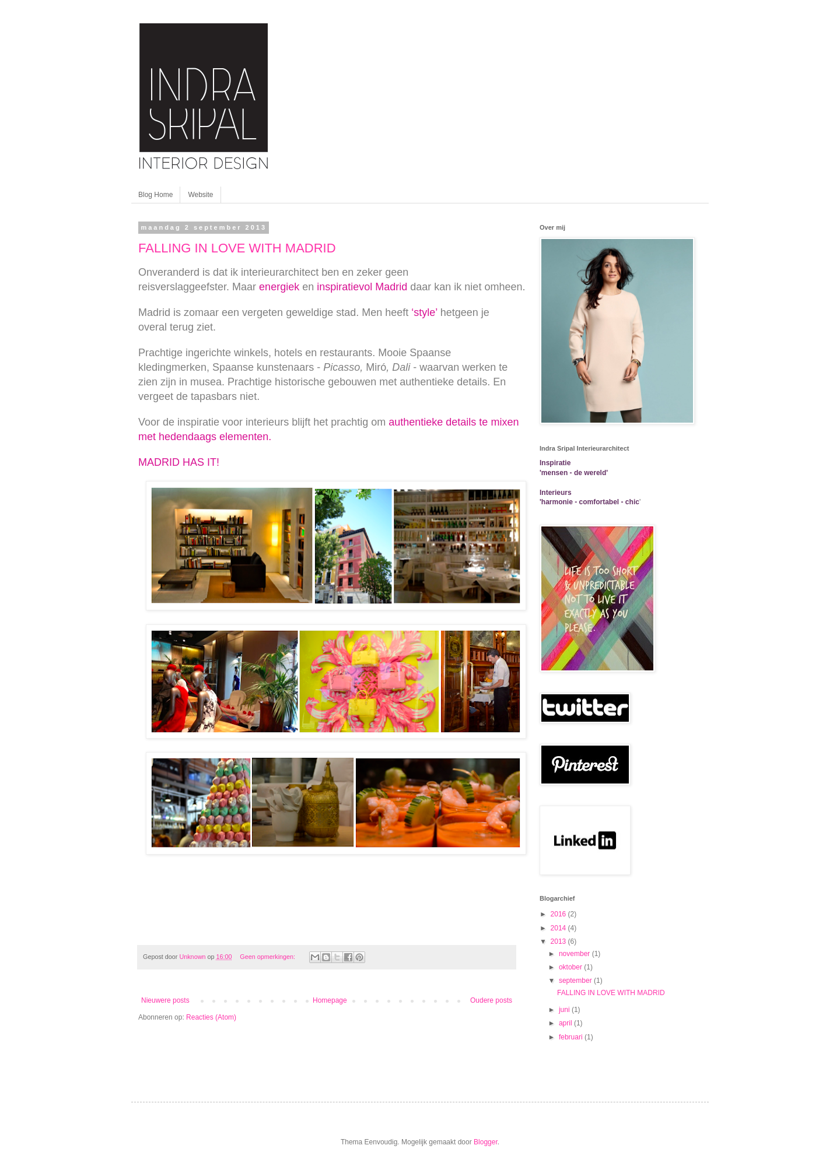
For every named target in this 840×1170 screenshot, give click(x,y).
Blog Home (155, 195)
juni (565, 1010)
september (576, 980)
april (566, 1023)
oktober (571, 967)
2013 (559, 941)
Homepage (330, 1000)
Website (200, 195)
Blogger (486, 1142)
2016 (559, 914)
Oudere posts (491, 1000)
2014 (559, 928)
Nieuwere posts (165, 1000)
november (575, 954)
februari (571, 1037)
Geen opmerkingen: (268, 956)
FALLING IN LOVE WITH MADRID (237, 248)
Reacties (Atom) (211, 1017)
